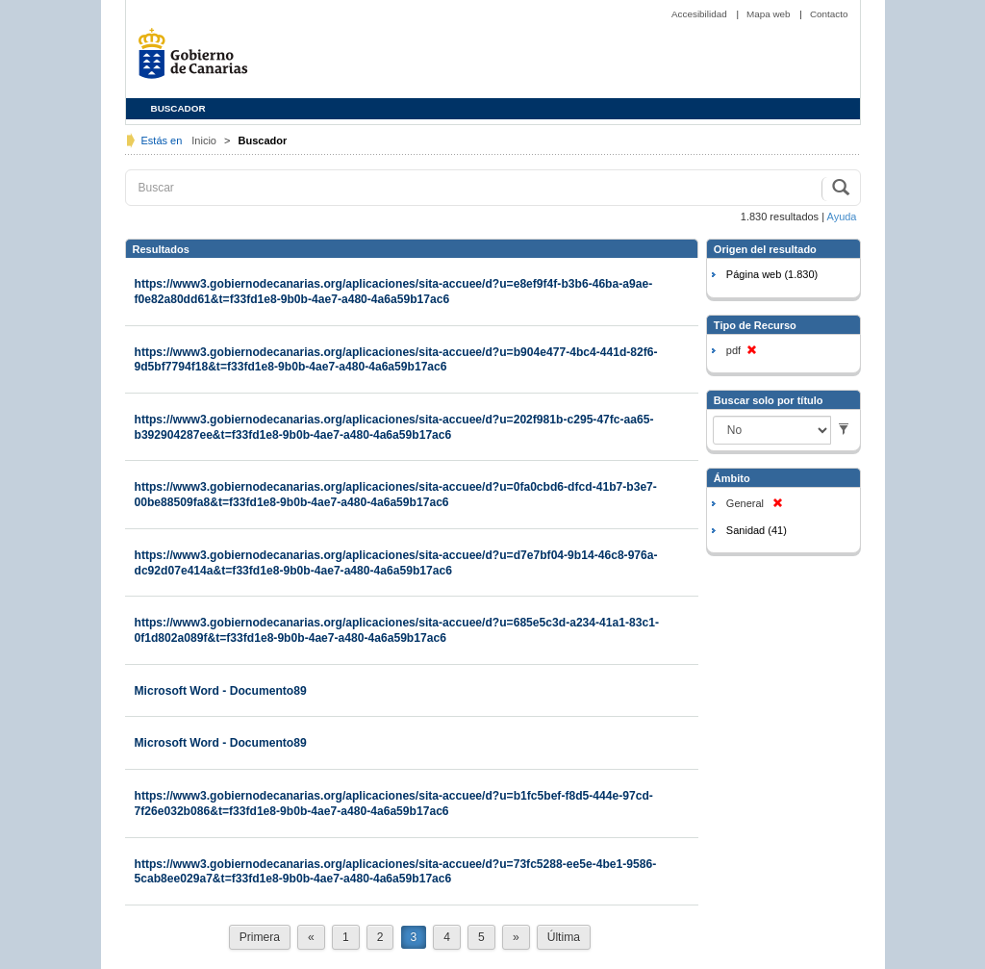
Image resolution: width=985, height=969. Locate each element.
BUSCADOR (178, 108)
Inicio (205, 140)
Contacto (829, 14)
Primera (260, 937)
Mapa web (769, 14)
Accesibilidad (700, 14)
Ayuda (842, 216)
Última (563, 937)
